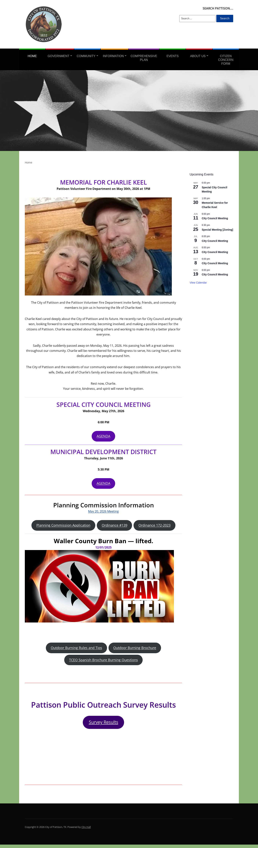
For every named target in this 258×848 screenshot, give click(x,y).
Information (113, 56)
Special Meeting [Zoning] (217, 229)
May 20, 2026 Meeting (103, 512)
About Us (198, 56)
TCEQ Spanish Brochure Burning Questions (103, 662)
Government (58, 56)
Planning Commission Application (63, 526)
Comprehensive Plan (144, 57)
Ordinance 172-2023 (154, 526)
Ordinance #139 (114, 526)
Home (32, 56)
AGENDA (103, 436)
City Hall (86, 830)
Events (173, 56)
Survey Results (103, 725)
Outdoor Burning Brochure (134, 650)
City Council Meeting (215, 218)
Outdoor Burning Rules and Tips (76, 650)
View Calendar (198, 282)
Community (86, 56)
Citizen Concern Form (225, 59)
